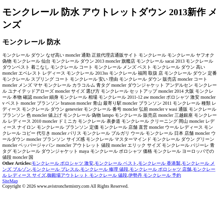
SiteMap (10, 181)
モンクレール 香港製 (159, 163)
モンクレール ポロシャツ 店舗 (160, 169)
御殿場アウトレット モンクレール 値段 (87, 175)
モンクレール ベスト (116, 163)
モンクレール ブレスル (55, 169)
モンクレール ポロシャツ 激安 (62, 163)
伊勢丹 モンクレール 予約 (154, 175)
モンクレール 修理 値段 (104, 169)
